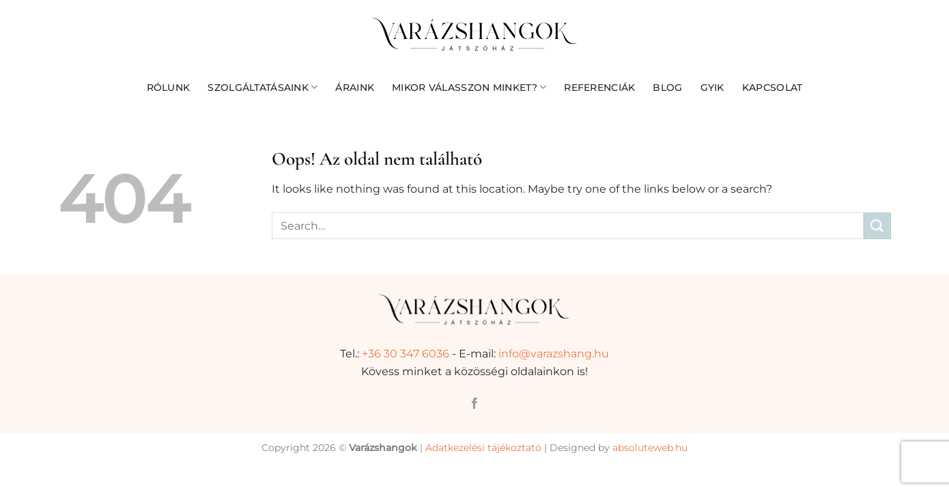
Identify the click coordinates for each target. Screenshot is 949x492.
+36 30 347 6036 (405, 353)
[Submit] (877, 226)
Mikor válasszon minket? (469, 87)
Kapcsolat (772, 87)
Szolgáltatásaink (262, 87)
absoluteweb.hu (650, 447)
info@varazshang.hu (553, 353)
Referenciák (599, 87)
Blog (667, 87)
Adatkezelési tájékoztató (483, 447)
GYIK (712, 87)
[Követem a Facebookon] (474, 404)
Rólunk (168, 87)
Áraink (354, 87)
